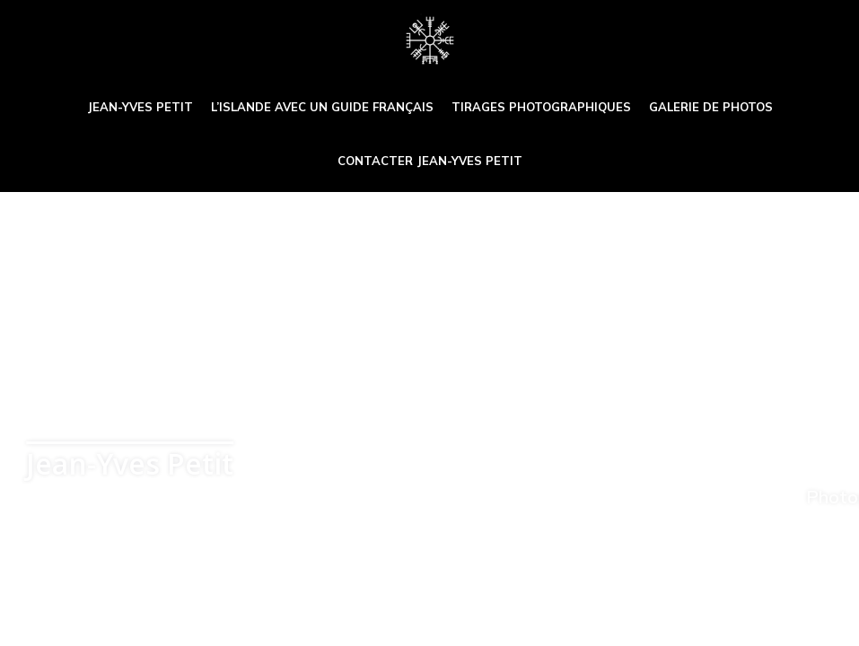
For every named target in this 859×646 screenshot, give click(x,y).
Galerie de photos (711, 107)
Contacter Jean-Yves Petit (429, 160)
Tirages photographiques (541, 107)
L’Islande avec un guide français (322, 107)
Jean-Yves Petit (140, 107)
